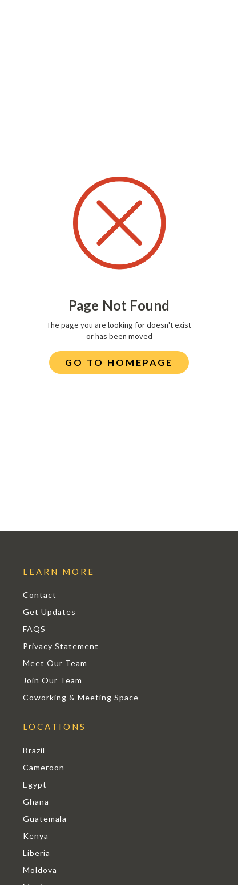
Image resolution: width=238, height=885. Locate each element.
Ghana (36, 801)
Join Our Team (52, 680)
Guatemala (45, 818)
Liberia (36, 853)
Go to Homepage (119, 362)
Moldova (40, 870)
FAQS (34, 629)
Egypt (35, 784)
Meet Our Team (55, 663)
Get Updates (49, 612)
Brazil (34, 750)
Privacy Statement (61, 646)
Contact (40, 594)
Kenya (36, 836)
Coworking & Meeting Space (81, 697)
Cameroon (43, 767)
